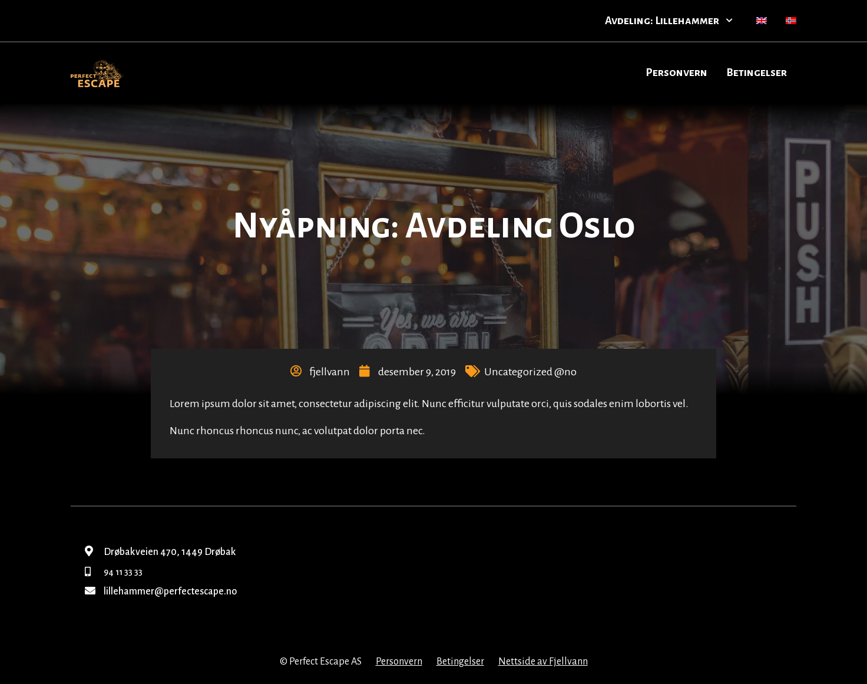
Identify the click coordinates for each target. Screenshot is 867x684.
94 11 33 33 (114, 572)
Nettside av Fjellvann (543, 661)
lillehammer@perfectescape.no (161, 591)
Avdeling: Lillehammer (669, 21)
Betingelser (756, 72)
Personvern (676, 72)
